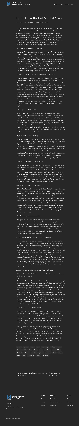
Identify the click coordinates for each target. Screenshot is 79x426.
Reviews (48, 353)
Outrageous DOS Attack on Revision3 (29, 185)
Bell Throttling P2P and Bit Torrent (28, 216)
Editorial (38, 22)
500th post (38, 28)
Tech (23, 355)
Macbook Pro (56, 350)
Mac (41, 350)
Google (19, 350)
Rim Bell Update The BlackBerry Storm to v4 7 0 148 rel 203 (36, 74)
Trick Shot (31, 355)
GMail (59, 347)
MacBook (47, 350)
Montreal (27, 353)
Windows (45, 355)
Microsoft (19, 353)
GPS (24, 350)
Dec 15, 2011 (19, 22)
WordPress (17, 419)
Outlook (34, 353)
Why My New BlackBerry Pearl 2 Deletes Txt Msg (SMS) (35, 237)
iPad (29, 350)
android (26, 347)
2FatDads (27, 4)
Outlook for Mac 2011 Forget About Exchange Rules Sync (35, 270)
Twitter (38, 355)
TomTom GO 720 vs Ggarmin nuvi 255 (29, 308)
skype (18, 355)
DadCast (36, 35)
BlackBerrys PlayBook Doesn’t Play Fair (29, 48)
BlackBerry (45, 347)
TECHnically (44, 22)
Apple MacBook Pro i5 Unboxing (27, 136)
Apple (32, 347)
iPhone (35, 350)
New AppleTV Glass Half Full (26, 110)
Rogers (60, 353)
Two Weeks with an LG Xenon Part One (30, 162)
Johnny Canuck (30, 22)
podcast (41, 353)
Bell (38, 347)
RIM (54, 353)
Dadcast (53, 347)
